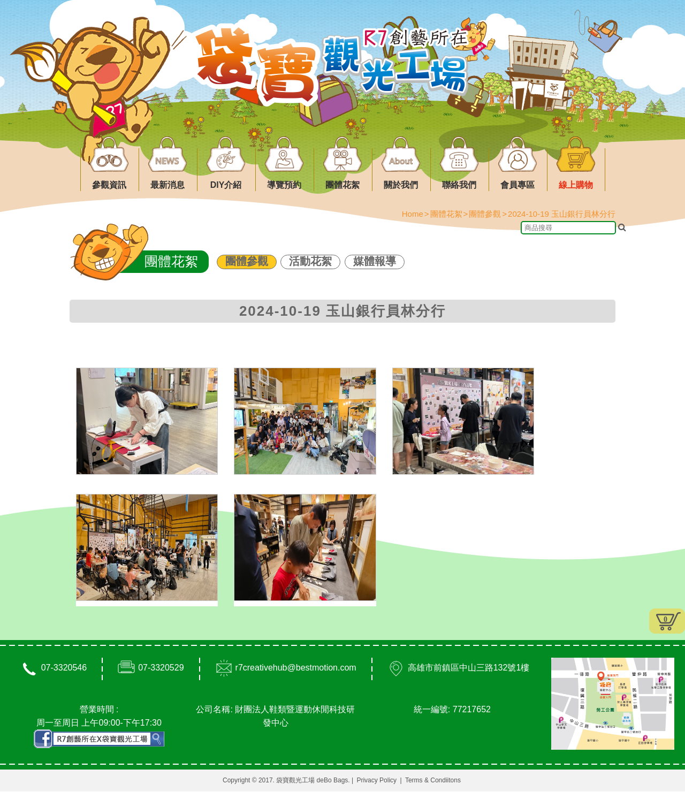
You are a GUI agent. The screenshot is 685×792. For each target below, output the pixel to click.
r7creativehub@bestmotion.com (295, 668)
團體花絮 (446, 213)
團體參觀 (246, 261)
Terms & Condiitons (433, 781)
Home (412, 213)
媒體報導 (374, 261)
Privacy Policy (376, 781)
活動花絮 (310, 261)
